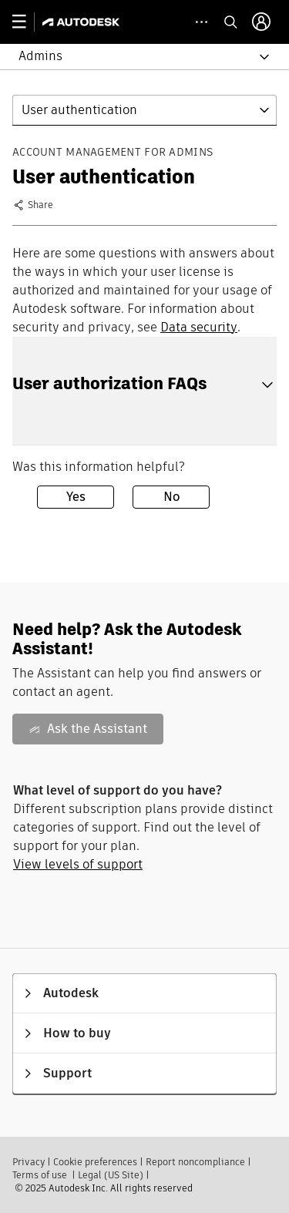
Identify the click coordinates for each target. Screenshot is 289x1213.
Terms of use (39, 1174)
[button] (135, 56)
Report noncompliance (195, 1161)
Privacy (28, 1161)
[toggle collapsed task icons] (201, 21)
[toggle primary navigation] (27, 22)
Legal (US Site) (110, 1174)
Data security (198, 327)
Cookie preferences (95, 1161)
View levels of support (78, 864)
